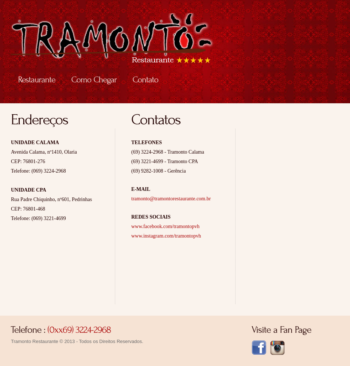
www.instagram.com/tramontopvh (166, 236)
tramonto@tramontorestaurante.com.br (171, 198)
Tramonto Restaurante (147, 42)
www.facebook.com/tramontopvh (165, 226)
